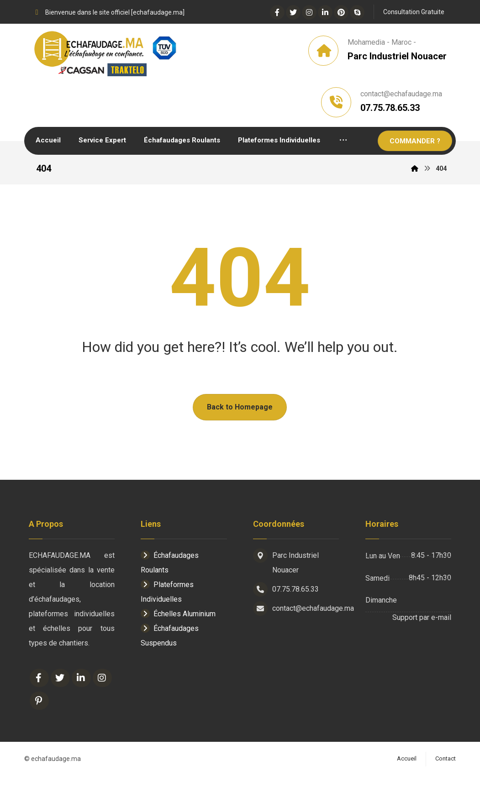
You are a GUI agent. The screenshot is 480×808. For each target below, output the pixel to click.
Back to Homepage (240, 440)
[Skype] (357, 12)
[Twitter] (293, 12)
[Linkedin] (325, 12)
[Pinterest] (341, 12)
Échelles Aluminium (178, 647)
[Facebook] (277, 12)
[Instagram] (309, 12)
